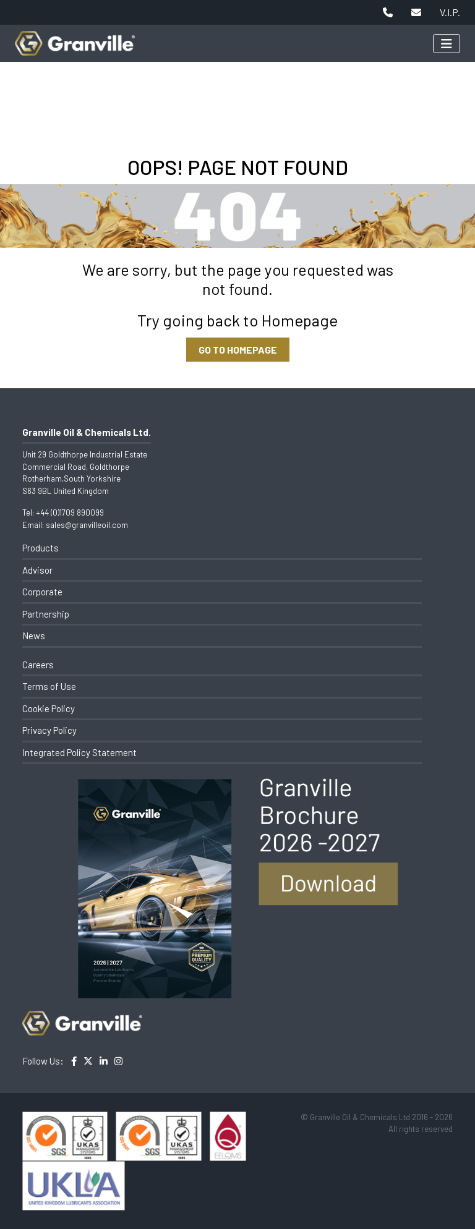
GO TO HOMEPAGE (238, 349)
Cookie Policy (48, 708)
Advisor (37, 570)
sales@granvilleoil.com (87, 525)
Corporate (42, 591)
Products (40, 547)
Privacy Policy (49, 730)
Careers (38, 664)
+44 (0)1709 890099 (70, 512)
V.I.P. (450, 12)
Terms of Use (49, 686)
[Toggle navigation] (446, 43)
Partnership (45, 613)
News (33, 635)
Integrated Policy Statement (79, 752)
